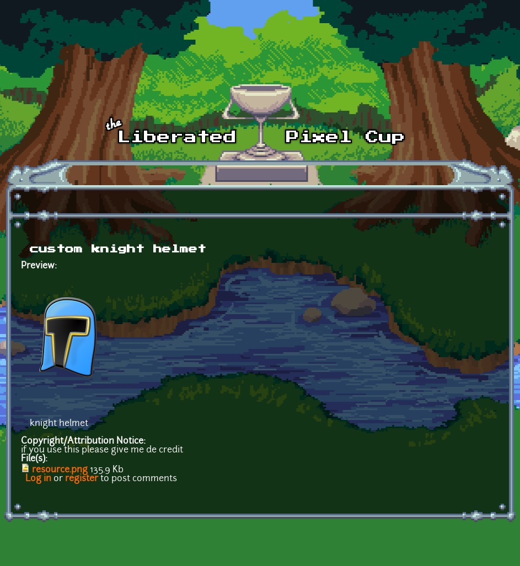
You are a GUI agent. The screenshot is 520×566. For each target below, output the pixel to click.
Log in (38, 479)
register (81, 479)
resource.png (60, 470)
